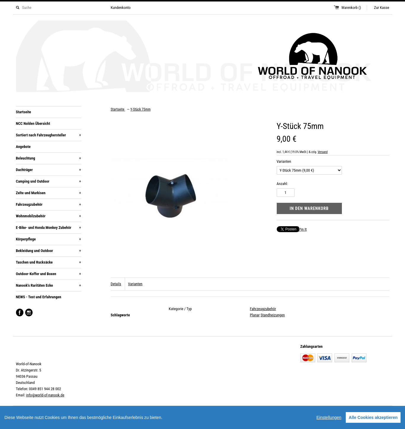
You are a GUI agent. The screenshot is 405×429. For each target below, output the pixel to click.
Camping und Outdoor (48, 181)
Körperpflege (48, 239)
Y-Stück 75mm (140, 109)
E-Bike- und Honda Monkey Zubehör (48, 227)
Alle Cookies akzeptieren (373, 417)
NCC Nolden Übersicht (33, 123)
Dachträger (48, 170)
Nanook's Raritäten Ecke (48, 285)
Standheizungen (272, 315)
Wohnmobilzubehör (48, 216)
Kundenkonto (121, 7)
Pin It (303, 229)
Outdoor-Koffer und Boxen (48, 274)
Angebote (23, 146)
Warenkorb (351, 7)
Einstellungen (328, 417)
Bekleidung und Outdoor (48, 250)
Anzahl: (282, 183)
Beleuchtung (48, 158)
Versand (323, 152)
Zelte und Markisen (48, 193)
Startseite (23, 112)
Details (116, 284)
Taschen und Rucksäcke (48, 262)
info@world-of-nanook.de (45, 395)
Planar (255, 315)
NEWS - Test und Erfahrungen (38, 297)
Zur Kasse (381, 7)
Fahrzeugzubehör (48, 204)
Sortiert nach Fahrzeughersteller (48, 135)
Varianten (284, 161)
